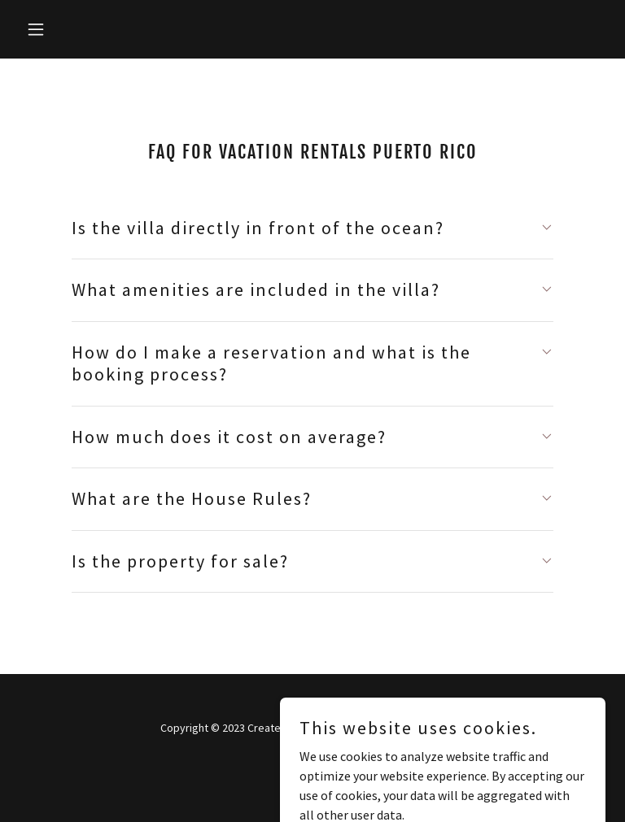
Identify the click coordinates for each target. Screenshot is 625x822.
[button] (63, 29)
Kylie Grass (331, 727)
